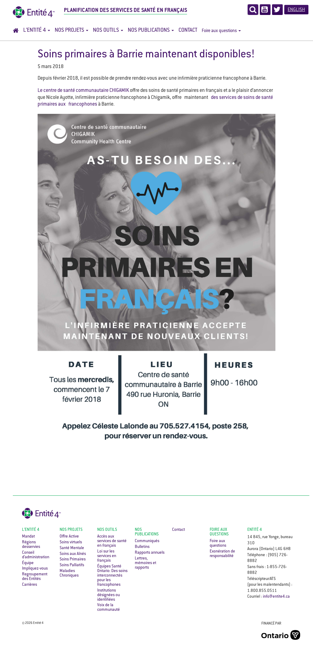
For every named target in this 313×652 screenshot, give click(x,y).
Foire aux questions (221, 31)
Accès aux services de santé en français (112, 541)
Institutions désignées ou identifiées (108, 595)
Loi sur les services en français (106, 556)
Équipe (28, 563)
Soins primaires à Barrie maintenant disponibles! (146, 55)
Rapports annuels (149, 553)
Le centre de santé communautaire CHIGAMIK (83, 91)
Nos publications (151, 30)
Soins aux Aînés (73, 554)
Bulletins (142, 547)
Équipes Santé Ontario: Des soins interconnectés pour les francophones (112, 576)
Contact (188, 30)
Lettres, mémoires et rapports (145, 563)
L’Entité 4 (36, 30)
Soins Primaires (73, 559)
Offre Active (69, 536)
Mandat (28, 536)
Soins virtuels (71, 542)
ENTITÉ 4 (254, 530)
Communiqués (147, 541)
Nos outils (108, 30)
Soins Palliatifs (72, 565)
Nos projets (71, 30)
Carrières (29, 585)
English (296, 10)
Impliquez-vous (35, 568)
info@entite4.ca (276, 597)
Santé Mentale (72, 548)
